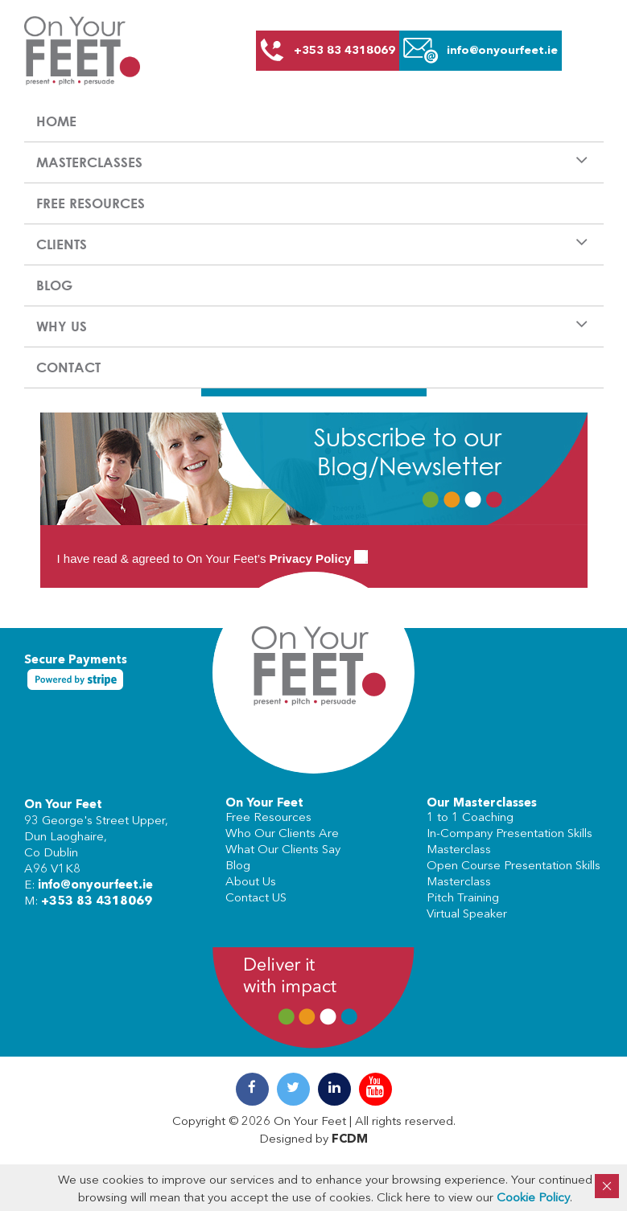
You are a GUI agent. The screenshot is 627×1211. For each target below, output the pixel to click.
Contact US (256, 899)
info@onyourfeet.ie (95, 886)
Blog (54, 285)
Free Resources (90, 203)
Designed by (313, 1140)
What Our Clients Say (282, 850)
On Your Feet (63, 805)
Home (56, 121)
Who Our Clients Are (282, 834)
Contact (68, 367)
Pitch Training (463, 899)
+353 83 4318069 (96, 902)
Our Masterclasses (482, 804)
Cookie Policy (533, 1199)
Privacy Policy (311, 558)
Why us (61, 326)
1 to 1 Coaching (470, 818)
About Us (250, 882)
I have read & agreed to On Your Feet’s (213, 558)
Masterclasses (89, 162)
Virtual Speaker (467, 915)
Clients (61, 244)
